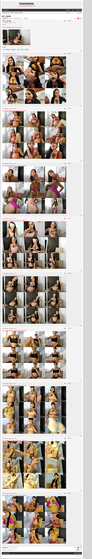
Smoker (69, 20)
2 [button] (79, 18)
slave (22, 49)
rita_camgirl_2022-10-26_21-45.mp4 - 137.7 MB (14, 385)
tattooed (26, 49)
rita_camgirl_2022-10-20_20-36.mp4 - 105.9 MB (14, 55)
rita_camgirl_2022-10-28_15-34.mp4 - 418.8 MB (14, 495)
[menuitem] (72, 10)
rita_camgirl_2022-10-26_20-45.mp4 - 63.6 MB (14, 330)
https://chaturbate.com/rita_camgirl (12, 27)
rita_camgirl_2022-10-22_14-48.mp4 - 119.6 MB (14, 110)
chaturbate (13, 49)
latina (18, 49)
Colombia (8, 49)
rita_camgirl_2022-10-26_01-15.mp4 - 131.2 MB (14, 275)
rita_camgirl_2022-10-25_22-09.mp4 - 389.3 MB (15, 220)
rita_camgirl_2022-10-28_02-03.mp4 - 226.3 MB (15, 440)
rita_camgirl (6, 16)
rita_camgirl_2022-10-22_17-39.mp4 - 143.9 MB (14, 165)
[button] (81, 18)
